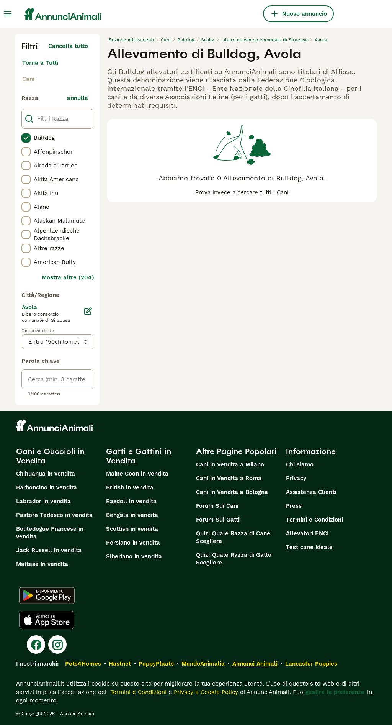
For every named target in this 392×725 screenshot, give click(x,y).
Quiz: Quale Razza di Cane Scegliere (233, 537)
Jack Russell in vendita (49, 550)
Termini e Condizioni (314, 519)
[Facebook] (36, 644)
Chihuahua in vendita (45, 473)
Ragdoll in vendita (131, 501)
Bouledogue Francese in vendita (49, 532)
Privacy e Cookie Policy (205, 692)
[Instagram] (57, 644)
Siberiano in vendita (134, 556)
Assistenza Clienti (311, 492)
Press (294, 505)
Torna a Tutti (40, 62)
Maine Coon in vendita (137, 473)
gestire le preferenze (334, 692)
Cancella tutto (68, 46)
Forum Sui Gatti (218, 519)
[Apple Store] (46, 620)
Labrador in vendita (43, 501)
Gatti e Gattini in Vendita (138, 456)
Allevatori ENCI (307, 533)
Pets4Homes (83, 663)
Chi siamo (300, 464)
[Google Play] (47, 595)
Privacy (296, 478)
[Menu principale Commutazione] (7, 13)
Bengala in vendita (132, 515)
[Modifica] (88, 311)
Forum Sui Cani (217, 505)
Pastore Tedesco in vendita (54, 515)
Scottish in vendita (132, 528)
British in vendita (130, 487)
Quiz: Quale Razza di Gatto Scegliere (233, 558)
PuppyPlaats (156, 663)
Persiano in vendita (133, 542)
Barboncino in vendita (46, 487)
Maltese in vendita (42, 564)
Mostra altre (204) (68, 277)
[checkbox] (26, 138)
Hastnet (120, 663)
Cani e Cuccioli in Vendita (50, 456)
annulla (77, 98)
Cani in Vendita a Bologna (232, 492)
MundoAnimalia (203, 663)
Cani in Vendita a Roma (228, 478)
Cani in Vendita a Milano (230, 464)
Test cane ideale (309, 547)
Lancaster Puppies (311, 663)
